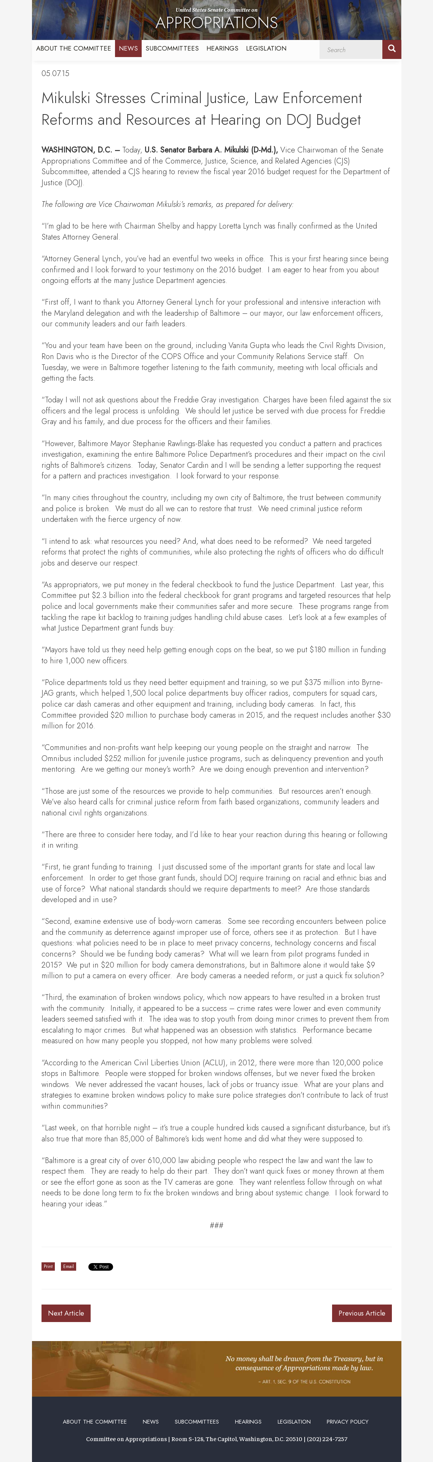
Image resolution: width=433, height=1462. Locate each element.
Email (68, 1266)
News (128, 48)
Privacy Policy (348, 1422)
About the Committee (73, 48)
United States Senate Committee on (216, 20)
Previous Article (362, 1313)
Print (48, 1266)
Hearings (222, 48)
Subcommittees (172, 48)
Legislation (266, 48)
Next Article (66, 1313)
